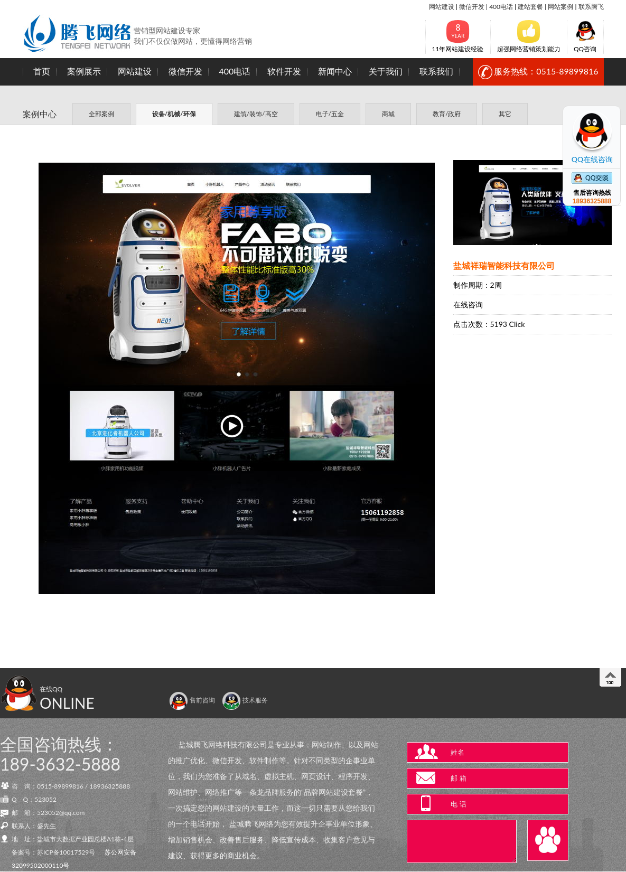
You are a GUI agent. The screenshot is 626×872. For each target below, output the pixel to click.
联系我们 (436, 71)
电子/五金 (330, 114)
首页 (41, 71)
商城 (388, 114)
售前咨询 (192, 700)
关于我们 (386, 71)
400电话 (501, 7)
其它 (505, 114)
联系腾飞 (591, 7)
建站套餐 (530, 7)
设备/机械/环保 (174, 114)
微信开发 (471, 7)
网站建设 (441, 7)
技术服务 (245, 700)
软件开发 (284, 71)
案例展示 (84, 71)
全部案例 (101, 114)
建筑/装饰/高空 (256, 114)
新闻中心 (335, 71)
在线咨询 (468, 304)
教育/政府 (447, 114)
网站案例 (560, 7)
